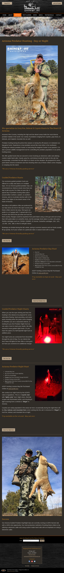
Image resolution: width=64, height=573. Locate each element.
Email (21, 540)
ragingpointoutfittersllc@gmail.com (32, 556)
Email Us (7, 3)
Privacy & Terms (35, 565)
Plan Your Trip (6, 240)
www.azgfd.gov (43, 273)
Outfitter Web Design (10, 571)
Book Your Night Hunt (8, 429)
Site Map (27, 565)
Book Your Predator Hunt (39, 300)
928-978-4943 (57, 3)
